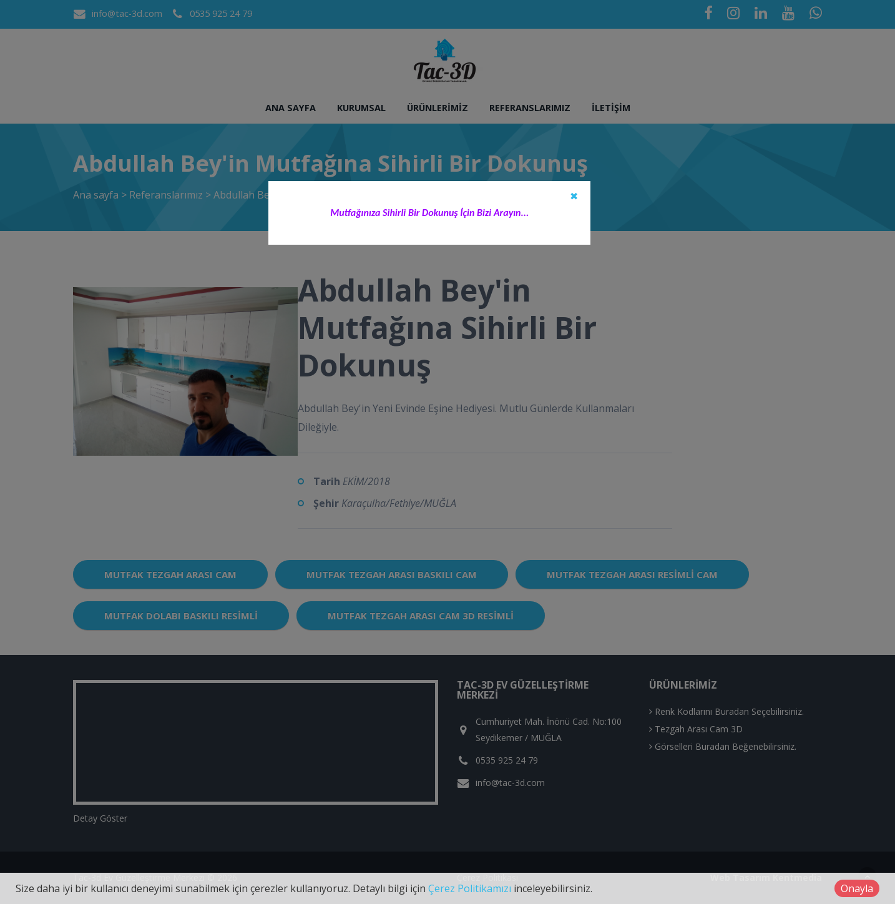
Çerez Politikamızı (469, 888)
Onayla (857, 888)
